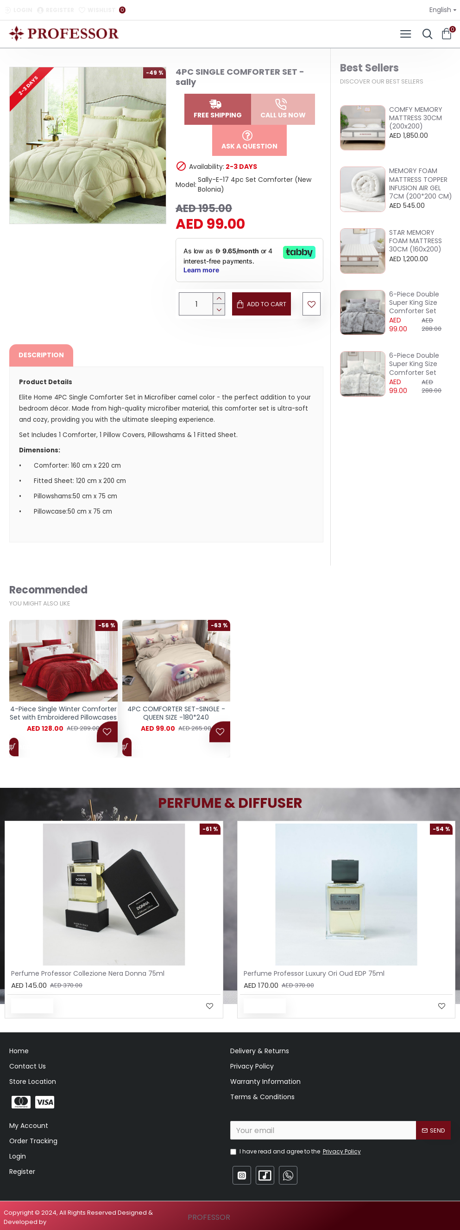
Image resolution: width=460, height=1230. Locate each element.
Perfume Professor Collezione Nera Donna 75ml (87, 973)
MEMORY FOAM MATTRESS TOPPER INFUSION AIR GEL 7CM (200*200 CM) (420, 183)
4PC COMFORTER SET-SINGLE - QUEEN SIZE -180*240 (176, 717)
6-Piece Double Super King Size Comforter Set (414, 303)
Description (41, 355)
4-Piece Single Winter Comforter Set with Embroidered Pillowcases (63, 717)
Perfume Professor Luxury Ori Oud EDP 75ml (314, 973)
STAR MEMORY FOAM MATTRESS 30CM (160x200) (415, 241)
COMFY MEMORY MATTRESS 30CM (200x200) (415, 118)
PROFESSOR (209, 1217)
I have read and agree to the (296, 1151)
